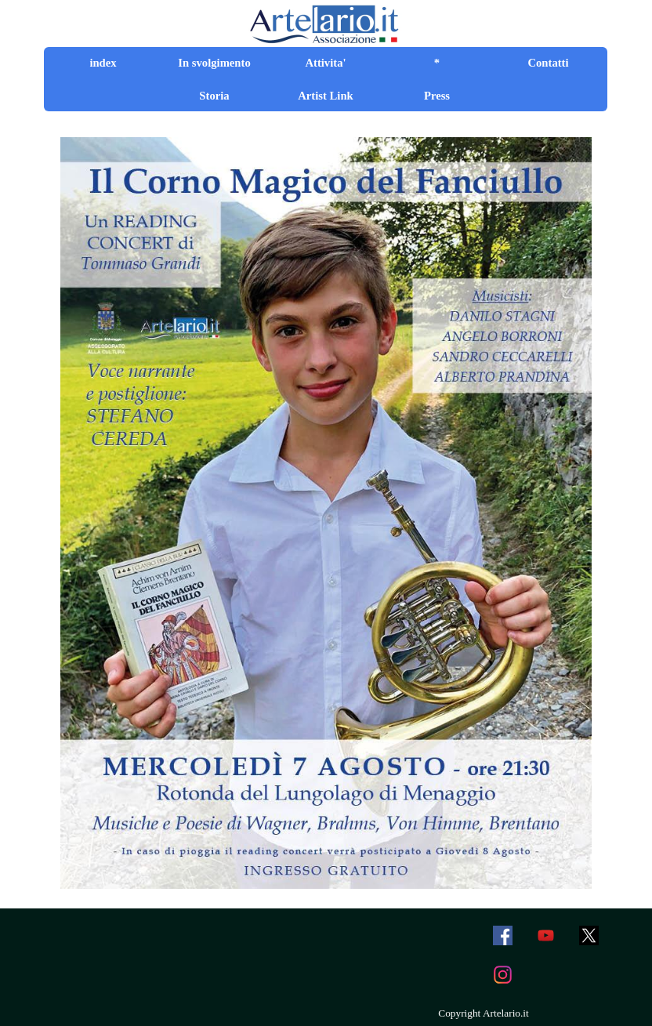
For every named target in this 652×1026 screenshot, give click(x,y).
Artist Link (325, 95)
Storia (214, 95)
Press (437, 95)
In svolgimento (214, 62)
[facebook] (502, 935)
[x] (588, 935)
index (102, 62)
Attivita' (325, 62)
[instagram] (502, 975)
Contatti (547, 62)
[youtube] (545, 935)
